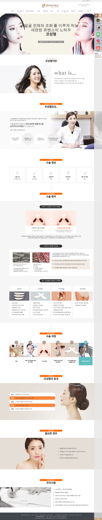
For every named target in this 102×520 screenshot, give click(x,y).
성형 (58, 11)
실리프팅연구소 (20, 11)
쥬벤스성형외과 (52, 6)
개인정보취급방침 (40, 516)
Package (73, 11)
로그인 (83, 0)
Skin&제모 (45, 11)
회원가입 (88, 0)
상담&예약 (81, 11)
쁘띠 (51, 11)
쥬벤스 (12, 11)
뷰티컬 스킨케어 (65, 11)
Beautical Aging (30, 11)
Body (39, 11)
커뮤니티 (89, 11)
